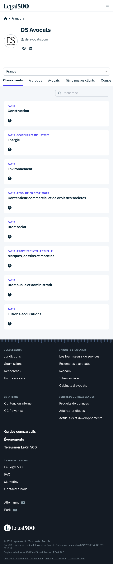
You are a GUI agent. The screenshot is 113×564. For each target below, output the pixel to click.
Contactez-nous (76, 558)
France (18, 18)
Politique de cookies (55, 558)
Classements (13, 80)
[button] (56, 113)
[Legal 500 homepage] (56, 527)
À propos (35, 80)
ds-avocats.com (34, 39)
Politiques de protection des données (23, 558)
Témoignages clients (80, 80)
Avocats (54, 80)
